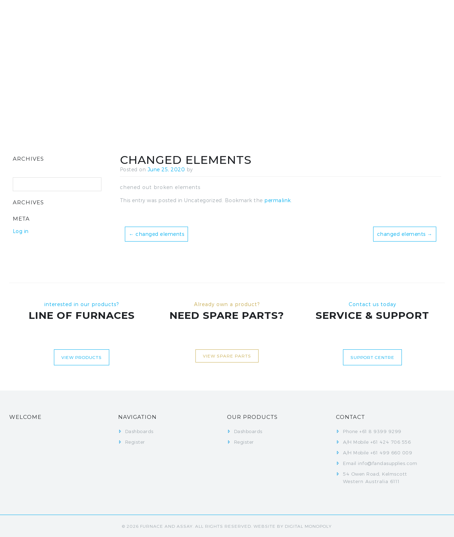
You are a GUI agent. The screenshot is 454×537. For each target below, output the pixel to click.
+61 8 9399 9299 (380, 431)
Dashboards (265, 21)
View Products (81, 357)
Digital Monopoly (308, 526)
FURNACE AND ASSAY (166, 526)
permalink (277, 200)
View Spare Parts (227, 355)
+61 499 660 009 (391, 452)
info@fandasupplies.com (387, 463)
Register (312, 21)
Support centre (372, 357)
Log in (21, 231)
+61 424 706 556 (390, 442)
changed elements (156, 234)
